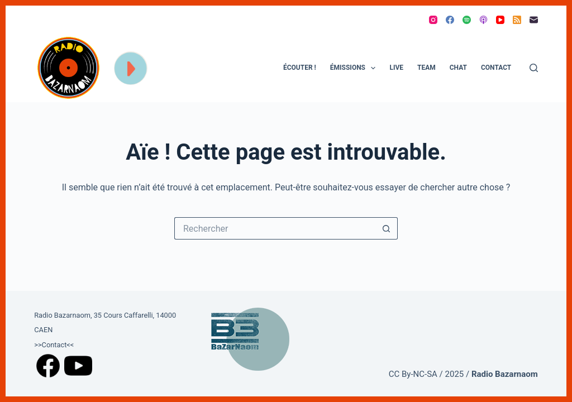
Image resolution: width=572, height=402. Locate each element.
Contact (496, 67)
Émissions (355, 68)
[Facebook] (450, 20)
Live (396, 67)
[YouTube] (500, 20)
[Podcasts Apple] (483, 20)
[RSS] (517, 20)
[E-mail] (534, 20)
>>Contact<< (54, 345)
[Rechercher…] (274, 228)
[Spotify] (467, 20)
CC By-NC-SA (413, 374)
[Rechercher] (534, 68)
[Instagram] (433, 20)
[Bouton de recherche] (386, 228)
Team (426, 67)
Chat (458, 67)
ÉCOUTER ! (299, 67)
